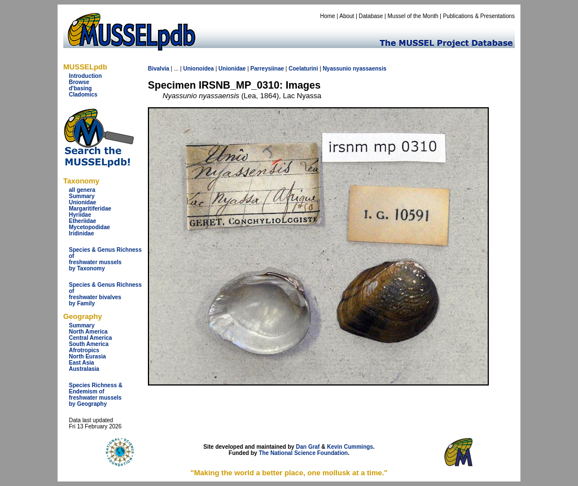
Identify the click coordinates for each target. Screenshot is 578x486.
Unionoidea (198, 68)
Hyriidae (80, 215)
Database (371, 16)
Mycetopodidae (89, 227)
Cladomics (83, 94)
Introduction (85, 76)
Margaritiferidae (90, 208)
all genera (82, 190)
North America (88, 332)
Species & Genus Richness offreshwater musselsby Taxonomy (105, 259)
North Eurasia (87, 356)
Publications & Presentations (479, 16)
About (346, 16)
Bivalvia (158, 68)
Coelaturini (303, 68)
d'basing (80, 88)
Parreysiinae (267, 68)
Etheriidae (82, 221)
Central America (90, 338)
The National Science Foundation (303, 453)
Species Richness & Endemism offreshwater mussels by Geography (95, 394)
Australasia (84, 369)
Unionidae (82, 202)
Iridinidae (81, 233)
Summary (82, 196)
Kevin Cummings (350, 447)
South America (88, 344)
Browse (79, 82)
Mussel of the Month (413, 16)
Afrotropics (84, 350)
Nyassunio (337, 68)
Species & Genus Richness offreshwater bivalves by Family (105, 294)
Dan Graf (307, 447)
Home (327, 16)
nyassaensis (370, 68)
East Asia (81, 363)
